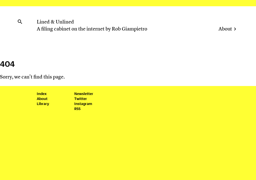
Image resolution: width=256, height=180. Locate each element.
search (20, 22)
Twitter (80, 98)
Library (43, 103)
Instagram (83, 103)
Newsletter (83, 93)
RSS (77, 108)
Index (42, 93)
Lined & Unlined (55, 22)
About (225, 29)
